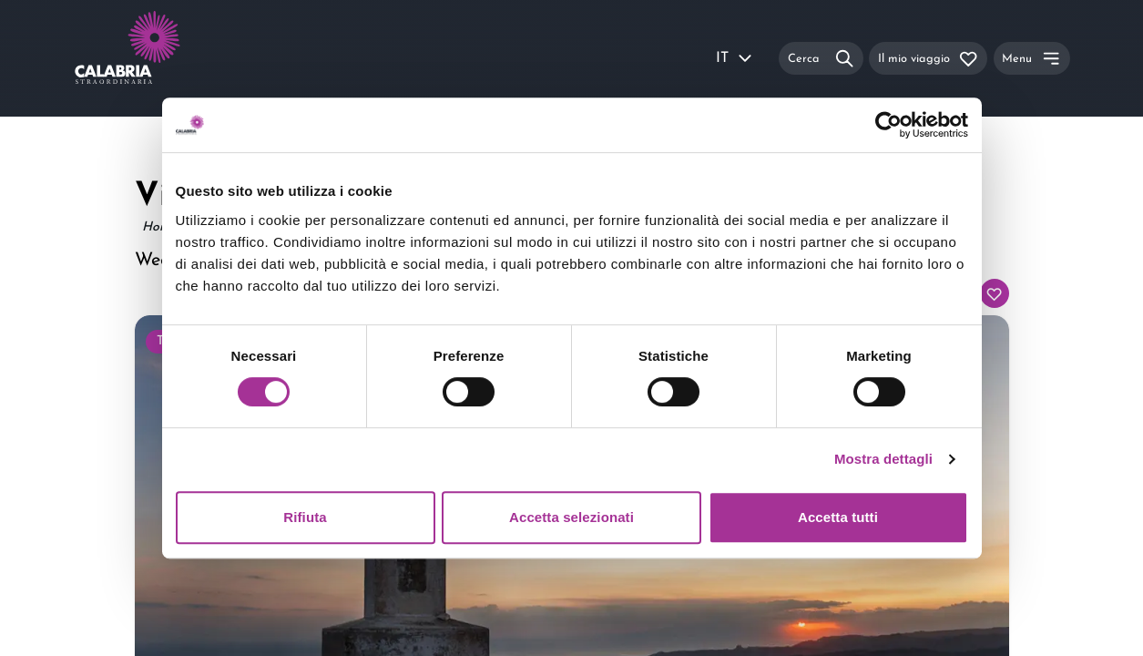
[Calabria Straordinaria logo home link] (162, 58)
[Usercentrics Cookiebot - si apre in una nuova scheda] (888, 124)
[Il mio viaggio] (928, 58)
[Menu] (1032, 58)
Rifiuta (304, 517)
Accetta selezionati (571, 517)
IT (735, 58)
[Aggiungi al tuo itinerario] (994, 293)
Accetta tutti (838, 517)
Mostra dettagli (883, 458)
